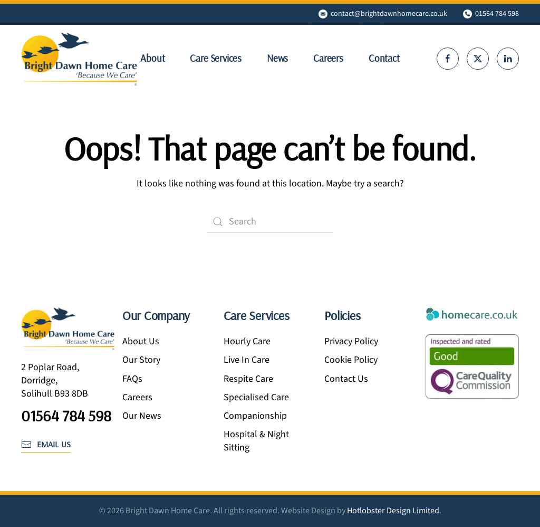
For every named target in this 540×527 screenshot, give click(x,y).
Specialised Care (256, 397)
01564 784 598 (491, 13)
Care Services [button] (216, 58)
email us (46, 444)
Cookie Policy (351, 359)
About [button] (152, 58)
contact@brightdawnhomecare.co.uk (383, 13)
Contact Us (346, 378)
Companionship (255, 415)
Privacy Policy (351, 341)
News (277, 58)
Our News (141, 415)
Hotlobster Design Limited (393, 510)
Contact (384, 58)
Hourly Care (247, 341)
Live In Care (246, 359)
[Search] (270, 222)
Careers (328, 58)
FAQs (132, 378)
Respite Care (248, 378)
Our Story (141, 359)
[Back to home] (79, 59)
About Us (140, 341)
